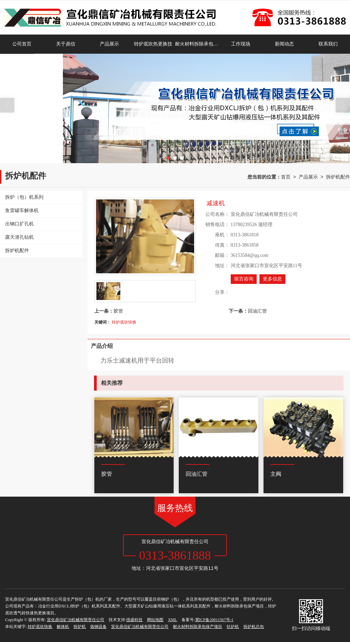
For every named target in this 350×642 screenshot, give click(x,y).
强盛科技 (134, 619)
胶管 (118, 311)
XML (172, 619)
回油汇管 (257, 311)
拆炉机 (79, 626)
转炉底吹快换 (124, 322)
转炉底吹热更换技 (153, 44)
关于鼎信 (65, 44)
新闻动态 (284, 44)
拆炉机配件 (338, 177)
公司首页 (21, 44)
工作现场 (240, 44)
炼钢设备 (98, 626)
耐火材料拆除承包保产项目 (197, 44)
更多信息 (272, 278)
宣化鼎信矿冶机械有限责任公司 (75, 619)
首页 (286, 177)
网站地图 (155, 619)
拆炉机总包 (253, 626)
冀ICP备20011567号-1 (214, 619)
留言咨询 (243, 278)
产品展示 (109, 44)
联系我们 (328, 44)
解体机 (63, 626)
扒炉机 (233, 626)
